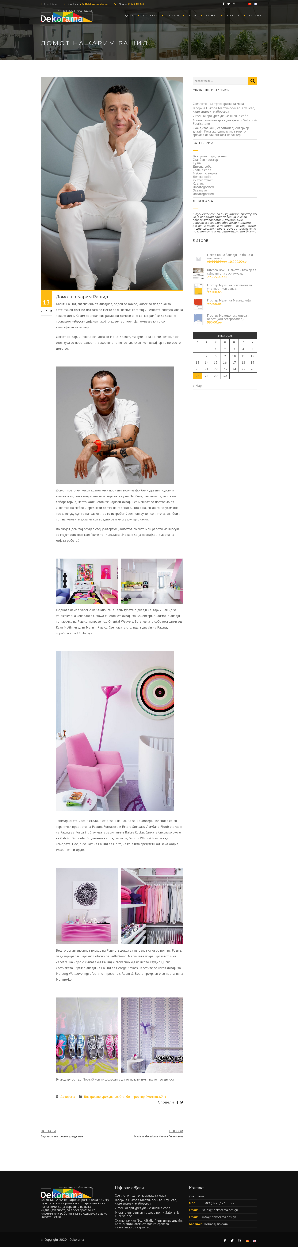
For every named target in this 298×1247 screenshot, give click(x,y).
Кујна (197, 163)
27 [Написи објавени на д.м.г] (197, 376)
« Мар (197, 385)
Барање (255, 15)
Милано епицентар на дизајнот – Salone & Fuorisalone (225, 122)
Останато (200, 190)
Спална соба (202, 170)
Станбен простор (132, 1096)
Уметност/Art (156, 1096)
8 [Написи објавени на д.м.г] (216, 356)
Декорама (67, 1096)
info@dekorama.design (219, 1217)
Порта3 (88, 1079)
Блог (193, 15)
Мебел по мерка (205, 173)
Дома (129, 15)
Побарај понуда (216, 1224)
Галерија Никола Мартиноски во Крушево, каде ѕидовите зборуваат (224, 110)
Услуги (173, 15)
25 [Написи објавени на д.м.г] (243, 369)
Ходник (198, 183)
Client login (51, 3)
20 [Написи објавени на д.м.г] (197, 369)
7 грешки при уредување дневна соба (220, 116)
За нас (212, 15)
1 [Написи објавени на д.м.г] (216, 349)
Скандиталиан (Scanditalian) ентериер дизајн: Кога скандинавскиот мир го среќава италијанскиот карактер (221, 131)
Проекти (150, 15)
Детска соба (202, 176)
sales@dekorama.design (220, 1210)
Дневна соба (202, 166)
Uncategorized (203, 187)
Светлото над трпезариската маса (218, 103)
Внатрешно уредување (101, 1096)
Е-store (233, 15)
